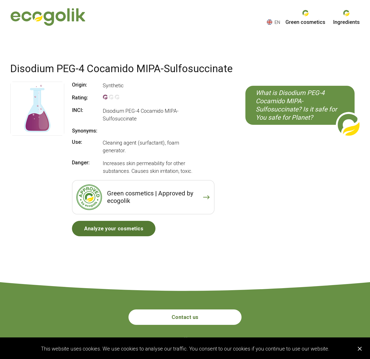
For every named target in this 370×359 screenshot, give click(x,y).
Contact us (185, 317)
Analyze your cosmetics (113, 228)
